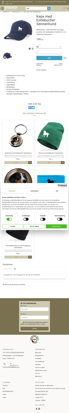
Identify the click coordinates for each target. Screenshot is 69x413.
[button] (3, 2)
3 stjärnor (8, 269)
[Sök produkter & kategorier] (36, 8)
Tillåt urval (34, 226)
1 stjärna (4, 269)
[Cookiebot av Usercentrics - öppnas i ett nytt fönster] (59, 185)
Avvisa (12, 226)
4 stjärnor (9, 269)
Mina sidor (38, 352)
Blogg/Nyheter (39, 355)
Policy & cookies (40, 367)
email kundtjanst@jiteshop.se (11, 367)
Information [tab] (34, 191)
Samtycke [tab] (12, 191)
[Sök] (48, 8)
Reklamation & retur (41, 370)
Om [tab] (57, 191)
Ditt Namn (23, 314)
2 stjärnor (6, 269)
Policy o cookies (41, 324)
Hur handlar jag (39, 361)
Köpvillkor (38, 364)
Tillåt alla (56, 226)
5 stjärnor (11, 269)
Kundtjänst (38, 358)
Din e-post (23, 305)
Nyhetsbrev (38, 376)
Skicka (34, 328)
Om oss (37, 373)
